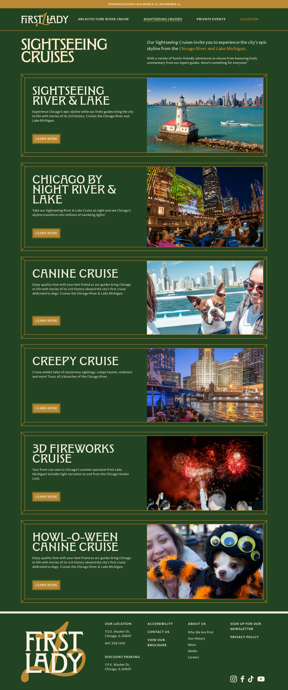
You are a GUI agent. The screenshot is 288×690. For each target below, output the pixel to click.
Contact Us (158, 632)
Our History (196, 638)
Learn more (46, 139)
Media (192, 651)
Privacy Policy (244, 637)
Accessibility (160, 624)
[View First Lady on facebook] (242, 679)
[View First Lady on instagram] (233, 679)
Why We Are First (200, 632)
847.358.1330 (115, 643)
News (192, 645)
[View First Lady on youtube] (261, 679)
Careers (193, 657)
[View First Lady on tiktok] (251, 679)
